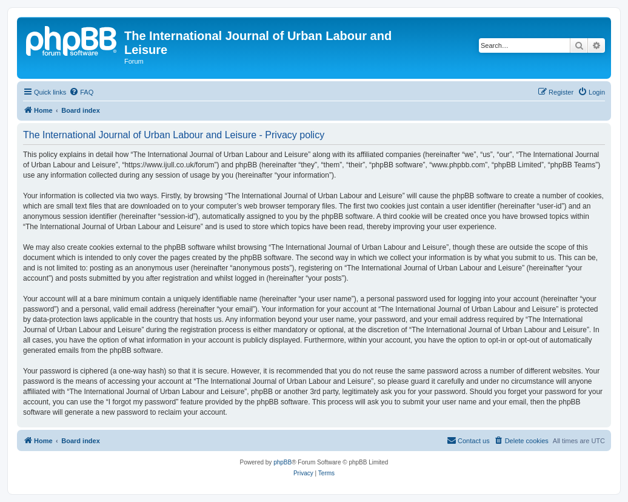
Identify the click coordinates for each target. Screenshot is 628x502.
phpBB (282, 462)
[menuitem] (81, 92)
